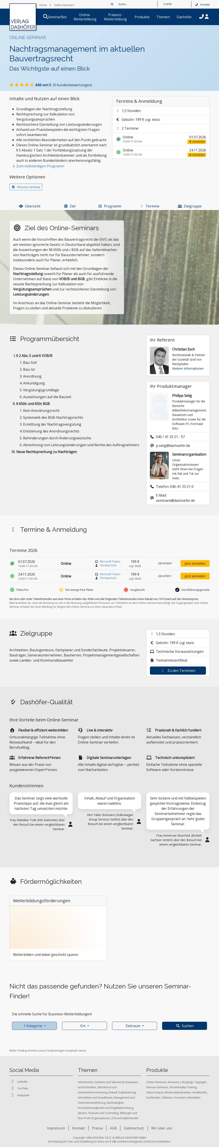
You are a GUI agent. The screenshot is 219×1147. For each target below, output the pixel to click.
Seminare (173, 1082)
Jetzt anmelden (195, 563)
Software (167, 1097)
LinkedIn (18, 1081)
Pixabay (22, 1050)
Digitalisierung (127, 1092)
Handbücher (199, 1092)
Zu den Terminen (178, 670)
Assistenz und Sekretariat (109, 1082)
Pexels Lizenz (37, 1050)
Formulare (180, 1097)
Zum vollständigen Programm (38, 166)
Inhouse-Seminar (25, 187)
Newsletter (194, 1097)
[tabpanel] (41, 819)
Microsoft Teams (110, 561)
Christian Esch (108, 565)
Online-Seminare (156, 1082)
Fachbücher (153, 1097)
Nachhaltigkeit (115, 1103)
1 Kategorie (33, 1025)
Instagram (19, 1095)
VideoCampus (154, 1092)
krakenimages (55, 1050)
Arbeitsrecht (85, 1082)
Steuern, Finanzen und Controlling (98, 1113)
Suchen (185, 1025)
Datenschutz (134, 1128)
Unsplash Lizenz (75, 1050)
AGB (113, 1128)
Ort (83, 1025)
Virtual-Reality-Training (183, 1087)
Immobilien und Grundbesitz (95, 1097)
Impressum (56, 1128)
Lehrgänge (186, 1082)
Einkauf (113, 1092)
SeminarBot (52, 17)
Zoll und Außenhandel (124, 1118)
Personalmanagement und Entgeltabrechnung (105, 1108)
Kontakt (202, 4)
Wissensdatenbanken (178, 1092)
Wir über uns (161, 1128)
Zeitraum (133, 1025)
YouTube (18, 1088)
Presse (97, 1128)
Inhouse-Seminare (157, 1087)
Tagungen (200, 1082)
